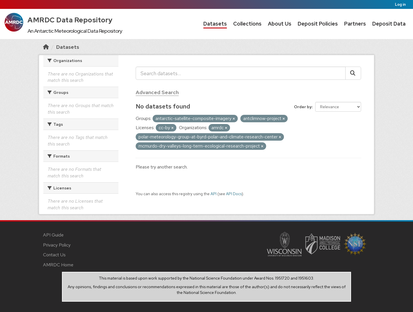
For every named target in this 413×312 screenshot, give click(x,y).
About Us (279, 23)
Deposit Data (389, 23)
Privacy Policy (57, 245)
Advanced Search (157, 92)
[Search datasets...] (241, 73)
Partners (355, 23)
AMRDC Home (58, 265)
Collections (247, 23)
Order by (303, 106)
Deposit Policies (318, 23)
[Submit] (353, 73)
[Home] (46, 47)
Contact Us (54, 255)
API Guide (53, 235)
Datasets (215, 23)
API (214, 193)
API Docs (234, 193)
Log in (400, 4)
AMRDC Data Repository (70, 19)
